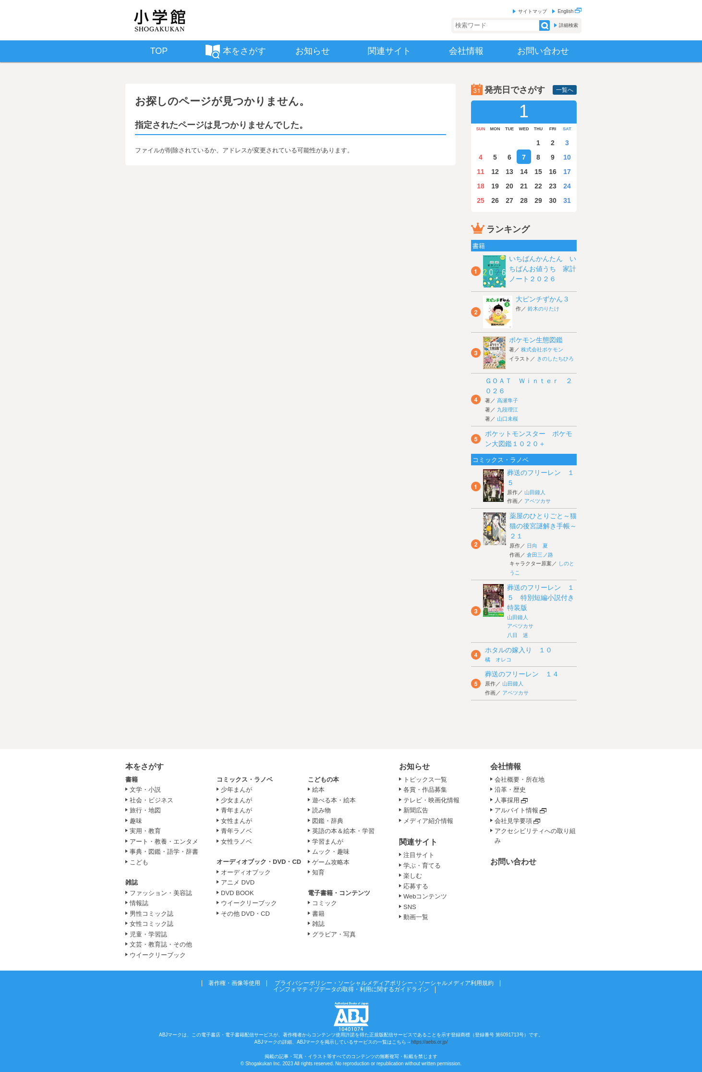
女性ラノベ (236, 841)
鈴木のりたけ (543, 309)
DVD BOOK (237, 893)
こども (139, 862)
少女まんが (236, 800)
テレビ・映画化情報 (431, 800)
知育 (318, 872)
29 (538, 200)
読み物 (321, 810)
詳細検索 (568, 25)
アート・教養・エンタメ (164, 841)
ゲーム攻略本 (331, 862)
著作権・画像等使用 (234, 983)
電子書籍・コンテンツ (339, 893)
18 (480, 186)
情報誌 (139, 903)
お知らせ (414, 766)
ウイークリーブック (158, 955)
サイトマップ (532, 11)
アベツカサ (537, 501)
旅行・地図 (145, 810)
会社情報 (505, 766)
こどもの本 (323, 779)
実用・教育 (145, 831)
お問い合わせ (513, 862)
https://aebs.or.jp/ (429, 1042)
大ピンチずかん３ (542, 299)
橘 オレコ (498, 659)
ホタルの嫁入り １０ (518, 650)
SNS (409, 906)
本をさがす (144, 766)
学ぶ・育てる (422, 865)
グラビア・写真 (334, 934)
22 (538, 186)
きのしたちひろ (555, 358)
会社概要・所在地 (520, 779)
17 (567, 171)
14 (524, 171)
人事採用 (507, 800)
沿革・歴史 (510, 789)
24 (567, 186)
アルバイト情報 (516, 810)
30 (553, 200)
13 (509, 171)
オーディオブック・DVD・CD (259, 861)
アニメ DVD (237, 882)
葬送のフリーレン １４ (522, 674)
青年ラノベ (236, 831)
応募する (415, 886)
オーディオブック (246, 872)
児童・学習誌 (148, 934)
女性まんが (236, 820)
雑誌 (131, 882)
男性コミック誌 (151, 913)
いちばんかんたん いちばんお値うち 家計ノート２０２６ (542, 269)
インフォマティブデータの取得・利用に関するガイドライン (351, 989)
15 (538, 171)
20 (509, 186)
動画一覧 (415, 917)
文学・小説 (145, 789)
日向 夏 (537, 545)
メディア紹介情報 (428, 820)
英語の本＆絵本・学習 (343, 831)
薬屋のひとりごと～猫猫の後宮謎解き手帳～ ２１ (546, 526)
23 (553, 186)
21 (524, 186)
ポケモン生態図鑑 (536, 340)
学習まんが (331, 841)
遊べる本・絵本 (334, 800)
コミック (324, 903)
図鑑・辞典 (327, 820)
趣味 (136, 820)
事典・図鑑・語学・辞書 (164, 851)
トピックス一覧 (425, 779)
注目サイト (419, 855)
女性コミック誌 (151, 923)
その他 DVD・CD (245, 913)
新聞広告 (415, 810)
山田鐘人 (534, 492)
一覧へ (564, 90)
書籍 (131, 779)
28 (524, 200)
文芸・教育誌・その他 (161, 944)
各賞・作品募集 (425, 789)
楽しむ (412, 875)
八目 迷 (517, 635)
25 (480, 200)
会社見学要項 (513, 820)
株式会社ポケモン (542, 349)
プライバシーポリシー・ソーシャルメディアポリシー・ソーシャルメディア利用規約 (384, 983)
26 (495, 200)
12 (495, 171)
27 (509, 200)
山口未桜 (507, 419)
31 (567, 200)
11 (480, 171)
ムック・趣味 (331, 851)
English (569, 11)
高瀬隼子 (507, 400)
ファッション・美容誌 (161, 893)
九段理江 (507, 409)
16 (553, 171)
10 (567, 157)
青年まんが (236, 810)
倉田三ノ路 (540, 555)
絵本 (318, 789)
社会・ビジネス (151, 800)
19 (495, 186)
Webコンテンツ (425, 896)
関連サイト (418, 842)
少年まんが (236, 789)
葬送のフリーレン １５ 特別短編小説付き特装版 (540, 597)
